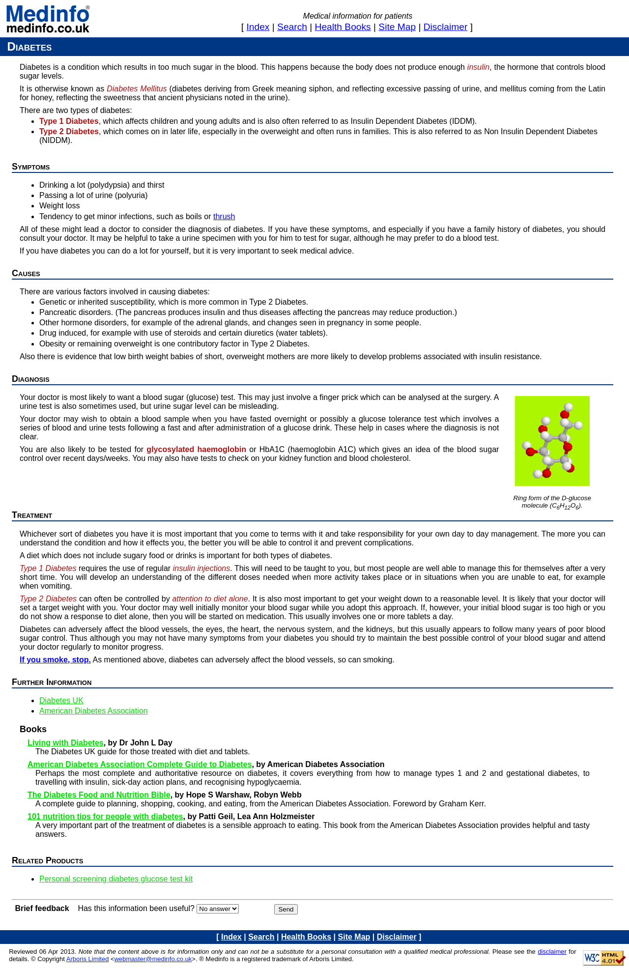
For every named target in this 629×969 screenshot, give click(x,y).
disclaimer (446, 27)
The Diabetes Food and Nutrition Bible (99, 795)
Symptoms (31, 166)
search (292, 27)
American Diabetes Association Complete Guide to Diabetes (140, 764)
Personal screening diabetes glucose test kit (116, 879)
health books (343, 27)
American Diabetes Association (93, 711)
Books (33, 729)
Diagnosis (31, 379)
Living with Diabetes (66, 743)
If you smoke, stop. (55, 660)
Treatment (32, 515)
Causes (26, 273)
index (258, 27)
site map (397, 27)
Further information (51, 682)
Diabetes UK (61, 700)
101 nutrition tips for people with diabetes (105, 816)
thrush (224, 216)
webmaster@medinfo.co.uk (153, 959)
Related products (47, 860)
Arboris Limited (87, 959)
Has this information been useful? (136, 908)
